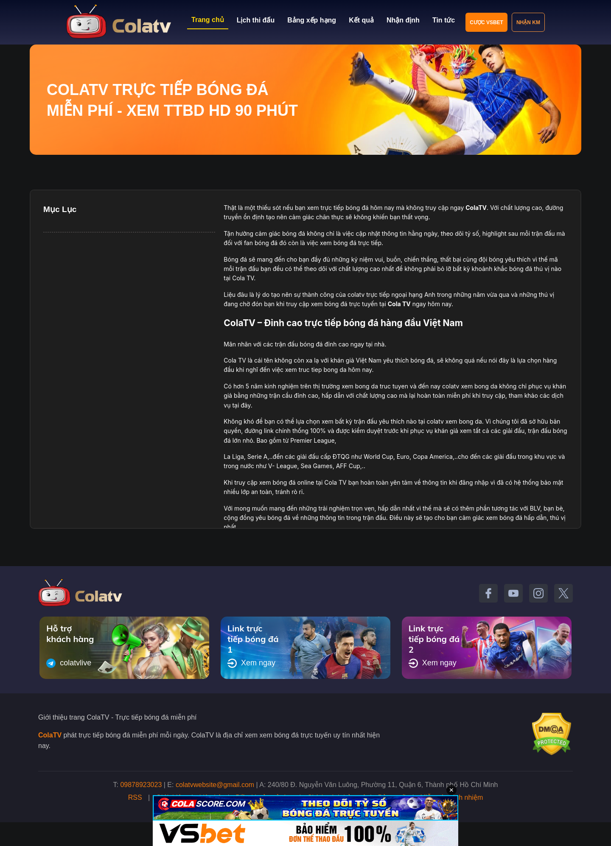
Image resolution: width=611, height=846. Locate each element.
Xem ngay (251, 663)
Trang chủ (207, 19)
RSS (135, 797)
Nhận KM (528, 22)
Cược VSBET (486, 22)
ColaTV (50, 735)
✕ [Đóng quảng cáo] (451, 790)
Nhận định (403, 20)
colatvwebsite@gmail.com (215, 784)
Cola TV (399, 303)
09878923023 (141, 784)
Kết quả (361, 20)
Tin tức (443, 20)
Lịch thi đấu (256, 20)
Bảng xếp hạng (311, 20)
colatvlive (68, 663)
